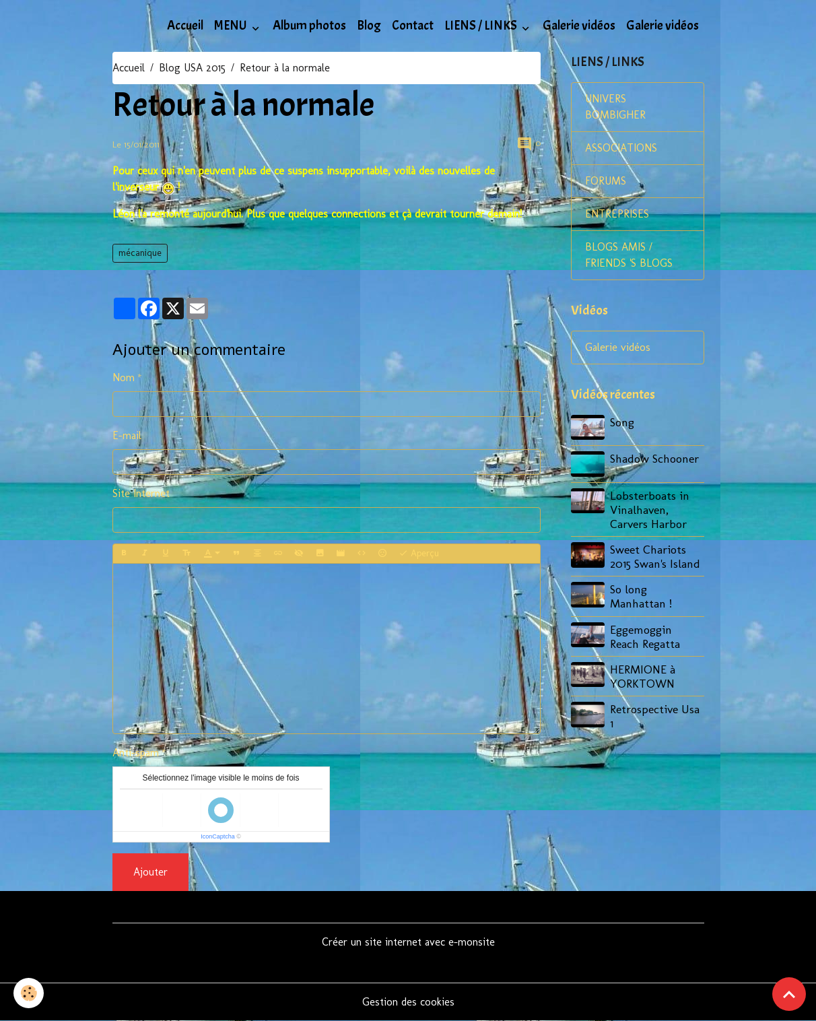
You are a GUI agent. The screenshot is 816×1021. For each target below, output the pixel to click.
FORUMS (605, 180)
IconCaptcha (218, 836)
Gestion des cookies (408, 1001)
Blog (369, 26)
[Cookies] (28, 993)
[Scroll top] (789, 994)
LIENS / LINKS (481, 26)
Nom (123, 377)
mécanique (140, 253)
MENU (231, 26)
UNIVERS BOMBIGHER (615, 106)
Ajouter (150, 871)
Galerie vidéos (579, 26)
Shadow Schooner (654, 458)
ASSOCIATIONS (621, 147)
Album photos (309, 26)
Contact (413, 26)
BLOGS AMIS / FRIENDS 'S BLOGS (629, 254)
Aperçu (419, 554)
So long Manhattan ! (641, 596)
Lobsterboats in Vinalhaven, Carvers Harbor (649, 509)
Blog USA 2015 (192, 67)
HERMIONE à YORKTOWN (642, 676)
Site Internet (141, 493)
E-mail (126, 435)
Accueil (185, 26)
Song (622, 422)
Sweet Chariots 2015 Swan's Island (655, 556)
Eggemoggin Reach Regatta (645, 636)
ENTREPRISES (617, 213)
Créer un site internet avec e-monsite (408, 941)
